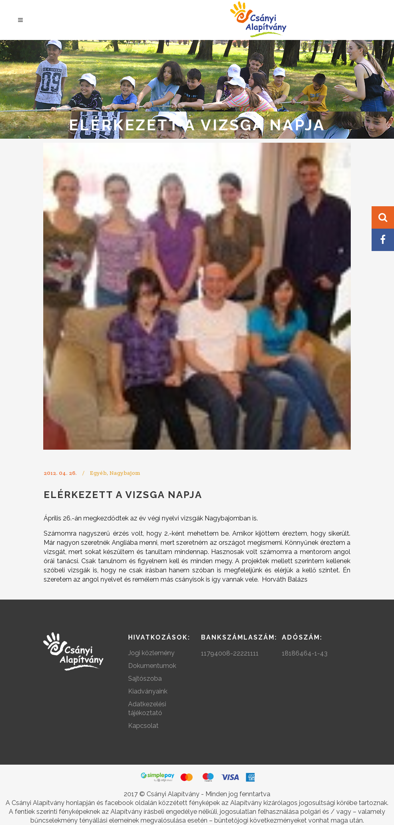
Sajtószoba (145, 678)
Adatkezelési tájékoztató (147, 708)
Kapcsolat (143, 725)
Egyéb (98, 472)
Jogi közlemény (151, 653)
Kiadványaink (147, 691)
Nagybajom (124, 472)
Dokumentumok (152, 666)
